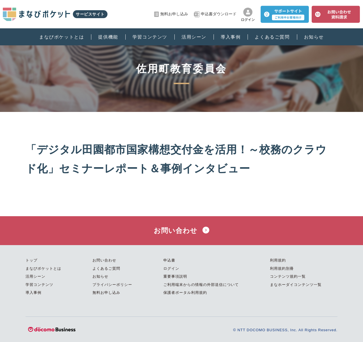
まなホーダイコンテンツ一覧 (296, 284)
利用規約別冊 (282, 268)
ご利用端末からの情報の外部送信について (201, 284)
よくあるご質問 (272, 37)
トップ (31, 260)
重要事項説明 (175, 276)
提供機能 (108, 37)
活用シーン (194, 37)
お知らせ (314, 37)
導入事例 (230, 37)
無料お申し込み (171, 14)
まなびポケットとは (61, 37)
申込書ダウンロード (215, 14)
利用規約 (278, 260)
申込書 (169, 260)
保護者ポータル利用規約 (185, 292)
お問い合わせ (181, 230)
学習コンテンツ (149, 37)
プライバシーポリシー (112, 284)
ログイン (171, 268)
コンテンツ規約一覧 (288, 276)
